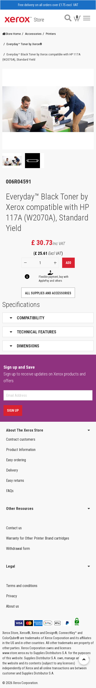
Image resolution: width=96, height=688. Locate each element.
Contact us (14, 528)
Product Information (21, 449)
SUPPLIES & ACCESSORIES (50, 618)
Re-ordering (16, 648)
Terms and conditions (21, 586)
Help (10, 658)
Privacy (11, 596)
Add (68, 263)
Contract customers (20, 439)
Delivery (12, 470)
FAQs (10, 491)
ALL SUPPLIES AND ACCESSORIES (48, 293)
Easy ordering (16, 460)
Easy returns (15, 480)
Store (39, 20)
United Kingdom (19, 627)
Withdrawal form (18, 548)
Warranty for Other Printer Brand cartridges (37, 538)
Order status (17, 637)
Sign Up (13, 410)
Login (10, 668)
